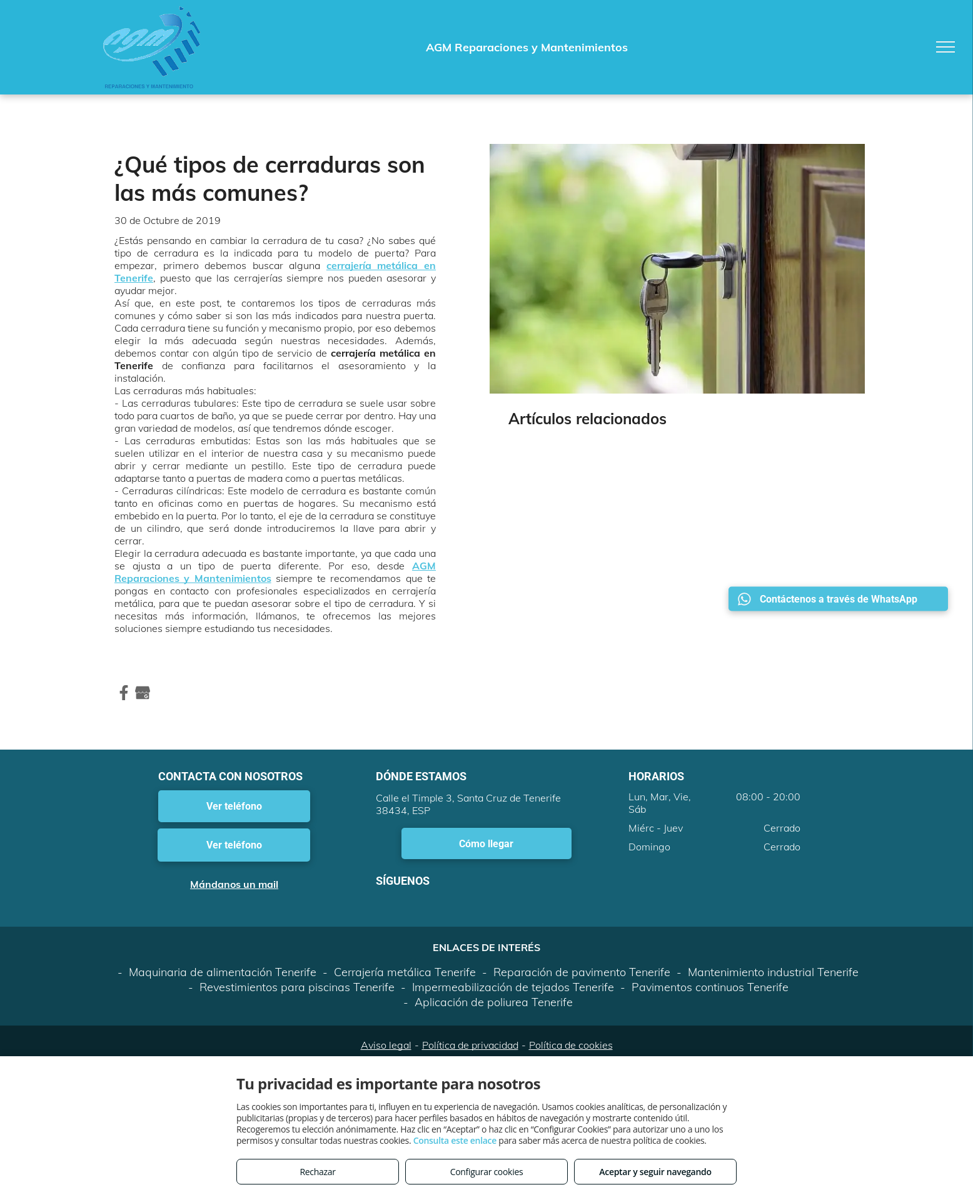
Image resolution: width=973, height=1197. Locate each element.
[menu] (945, 47)
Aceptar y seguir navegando (655, 1172)
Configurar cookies (486, 1172)
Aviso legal (386, 1045)
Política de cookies (571, 1045)
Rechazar (317, 1172)
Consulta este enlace (455, 1140)
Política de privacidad (470, 1045)
